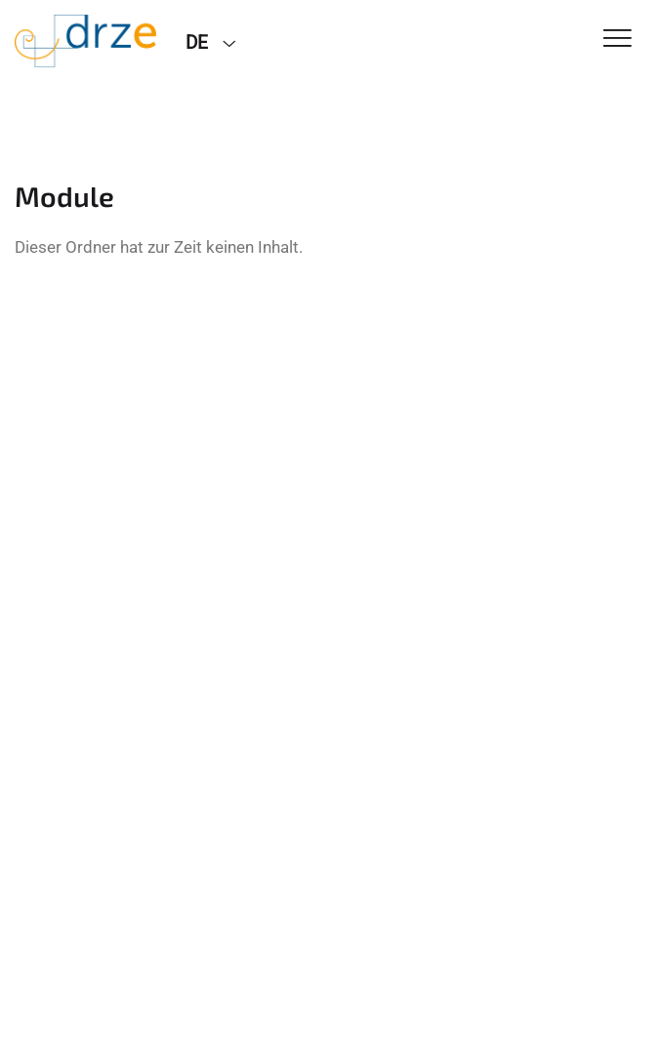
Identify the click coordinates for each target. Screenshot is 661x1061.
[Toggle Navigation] (617, 40)
